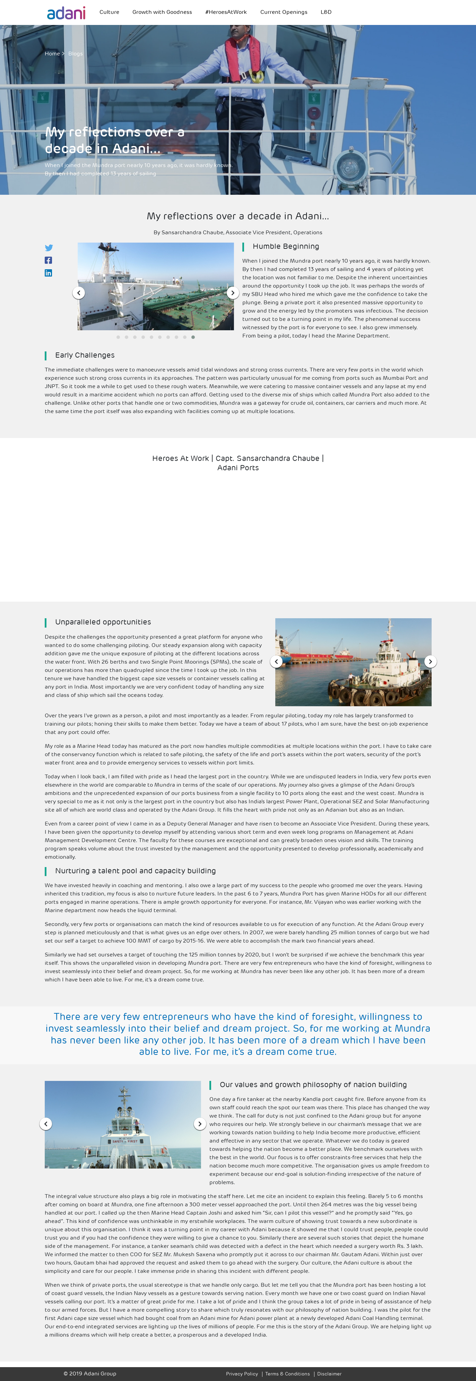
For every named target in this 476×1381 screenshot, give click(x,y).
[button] (118, 337)
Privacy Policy (242, 1374)
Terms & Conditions (287, 1374)
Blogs (75, 54)
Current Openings (284, 12)
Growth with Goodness (162, 12)
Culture (109, 12)
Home (52, 54)
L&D (326, 12)
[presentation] (78, 293)
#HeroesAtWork (226, 12)
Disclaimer (329, 1374)
